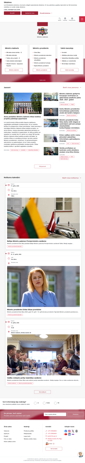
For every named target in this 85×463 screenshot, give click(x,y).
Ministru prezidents (71, 115)
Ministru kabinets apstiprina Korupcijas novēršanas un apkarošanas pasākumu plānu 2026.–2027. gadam (70, 97)
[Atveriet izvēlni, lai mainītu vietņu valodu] (65, 19)
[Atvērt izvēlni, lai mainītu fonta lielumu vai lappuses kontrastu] (72, 19)
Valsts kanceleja (69, 70)
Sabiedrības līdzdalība (33, 150)
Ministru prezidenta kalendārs (15, 246)
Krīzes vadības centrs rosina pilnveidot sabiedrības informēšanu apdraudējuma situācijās (69, 138)
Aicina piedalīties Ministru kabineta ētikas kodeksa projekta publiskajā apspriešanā (22, 118)
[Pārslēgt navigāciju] (82, 19)
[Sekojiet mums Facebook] (66, 431)
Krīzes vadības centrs (10, 441)
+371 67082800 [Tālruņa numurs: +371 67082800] (52, 431)
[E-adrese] (49, 443)
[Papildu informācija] (53, 443)
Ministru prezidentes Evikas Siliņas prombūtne (24, 310)
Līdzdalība (23, 150)
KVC (68, 143)
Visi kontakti (54, 448)
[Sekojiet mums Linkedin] (69, 434)
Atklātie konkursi (64, 156)
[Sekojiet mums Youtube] (66, 434)
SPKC (72, 156)
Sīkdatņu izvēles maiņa (30, 439)
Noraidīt (12, 13)
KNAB (72, 104)
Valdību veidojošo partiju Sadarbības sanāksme (24, 378)
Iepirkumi (6, 433)
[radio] (36, 403)
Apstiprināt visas (29, 13)
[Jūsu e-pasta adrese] (55, 414)
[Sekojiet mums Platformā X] (73, 431)
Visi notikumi (42, 392)
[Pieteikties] (75, 414)
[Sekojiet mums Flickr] (73, 434)
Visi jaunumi (42, 166)
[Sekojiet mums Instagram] (69, 431)
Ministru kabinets (14, 70)
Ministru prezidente (41, 70)
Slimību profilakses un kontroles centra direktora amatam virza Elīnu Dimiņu (69, 150)
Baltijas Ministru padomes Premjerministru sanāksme (26, 241)
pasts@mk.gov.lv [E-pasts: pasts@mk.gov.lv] (52, 436)
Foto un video (8, 439)
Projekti (6, 436)
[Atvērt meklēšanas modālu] (59, 19)
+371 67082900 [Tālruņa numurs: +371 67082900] (52, 433)
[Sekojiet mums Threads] (76, 431)
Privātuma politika (29, 431)
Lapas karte (27, 436)
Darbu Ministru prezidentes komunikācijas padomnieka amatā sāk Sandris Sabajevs (69, 111)
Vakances (6, 431)
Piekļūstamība (28, 433)
